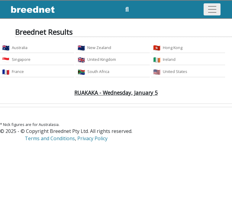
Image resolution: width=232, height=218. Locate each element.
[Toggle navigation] (212, 9)
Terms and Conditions (50, 138)
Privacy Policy (92, 138)
